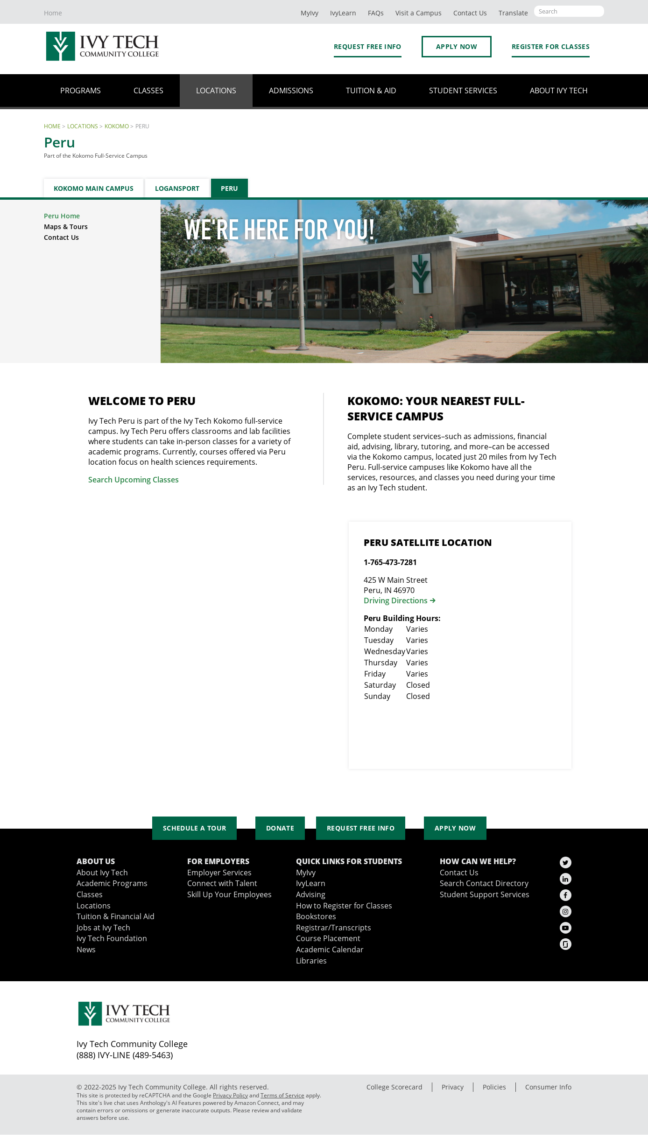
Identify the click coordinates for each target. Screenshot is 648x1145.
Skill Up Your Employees (229, 894)
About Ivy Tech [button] (559, 90)
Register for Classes (551, 46)
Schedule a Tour (194, 828)
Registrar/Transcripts (333, 927)
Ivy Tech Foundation (112, 938)
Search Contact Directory (484, 883)
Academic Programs (112, 883)
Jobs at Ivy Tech (103, 927)
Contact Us (61, 237)
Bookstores (316, 916)
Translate (513, 12)
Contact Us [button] (470, 12)
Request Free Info (367, 46)
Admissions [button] (291, 90)
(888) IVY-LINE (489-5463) (125, 1055)
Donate (280, 828)
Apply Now (456, 46)
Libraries (311, 960)
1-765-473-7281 (390, 562)
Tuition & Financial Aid (116, 916)
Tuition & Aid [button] (371, 90)
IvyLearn (343, 12)
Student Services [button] (463, 90)
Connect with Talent (222, 883)
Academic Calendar (330, 949)
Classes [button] (148, 90)
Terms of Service (282, 1095)
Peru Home (62, 215)
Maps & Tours (66, 226)
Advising (310, 894)
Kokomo (117, 126)
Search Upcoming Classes (133, 480)
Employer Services (219, 872)
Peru (229, 188)
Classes (90, 894)
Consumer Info (548, 1086)
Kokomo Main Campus (94, 188)
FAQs (376, 12)
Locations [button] (216, 90)
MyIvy (309, 12)
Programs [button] (80, 90)
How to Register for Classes (344, 905)
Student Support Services (484, 894)
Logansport (177, 188)
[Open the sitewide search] (569, 11)
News (86, 949)
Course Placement (328, 938)
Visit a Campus (418, 12)
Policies (494, 1086)
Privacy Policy (230, 1095)
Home (53, 12)
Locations (82, 126)
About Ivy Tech (102, 872)
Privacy (453, 1086)
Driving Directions (396, 600)
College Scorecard (394, 1086)
